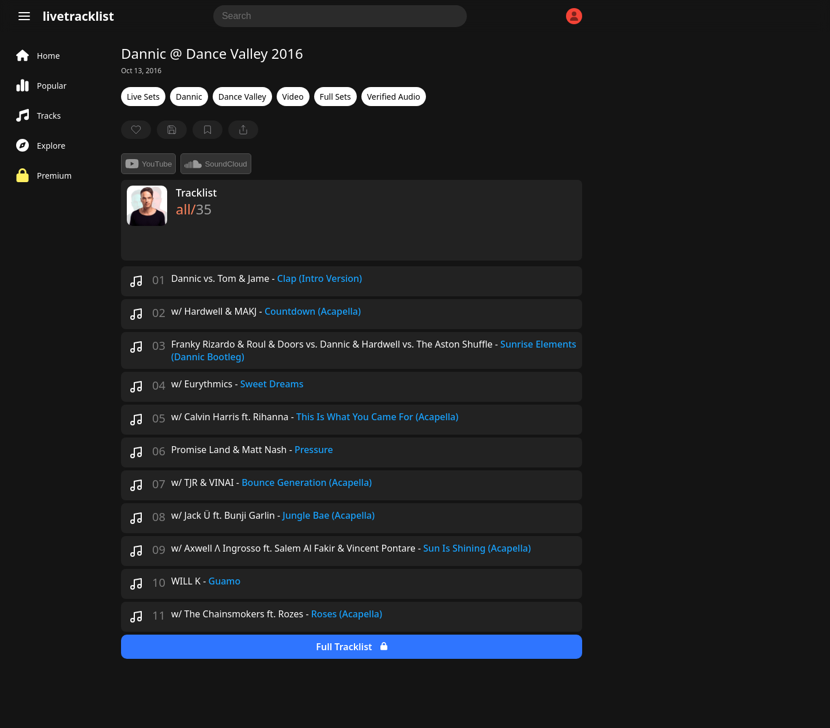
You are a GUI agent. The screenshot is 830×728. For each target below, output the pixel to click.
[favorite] (136, 129)
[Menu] (24, 16)
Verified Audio (393, 96)
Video (293, 96)
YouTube (148, 164)
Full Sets (335, 96)
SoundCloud (215, 163)
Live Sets (143, 96)
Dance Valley (242, 96)
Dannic (189, 96)
